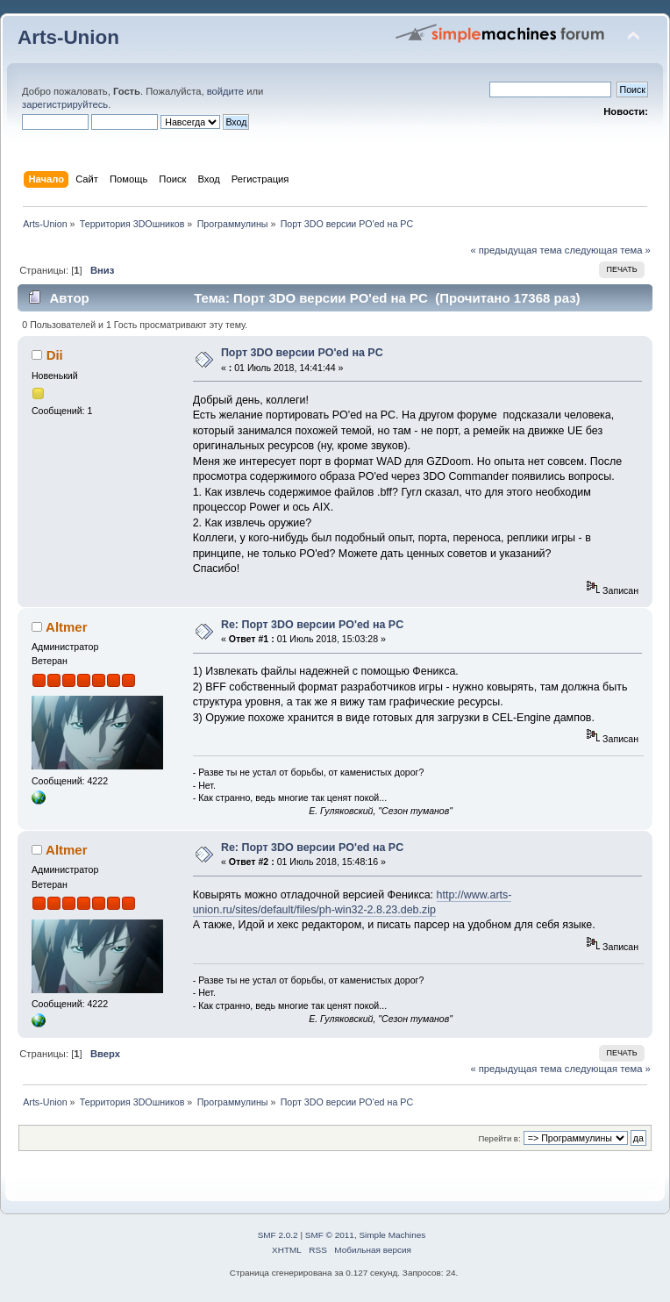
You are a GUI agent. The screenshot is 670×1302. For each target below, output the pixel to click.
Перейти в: (499, 1138)
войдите (225, 91)
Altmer (66, 626)
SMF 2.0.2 (278, 1235)
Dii (54, 354)
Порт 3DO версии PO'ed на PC (302, 353)
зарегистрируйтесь (65, 104)
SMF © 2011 (329, 1235)
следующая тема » (608, 250)
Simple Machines (392, 1235)
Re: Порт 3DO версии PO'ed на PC (312, 625)
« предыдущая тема (515, 250)
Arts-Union (68, 37)
